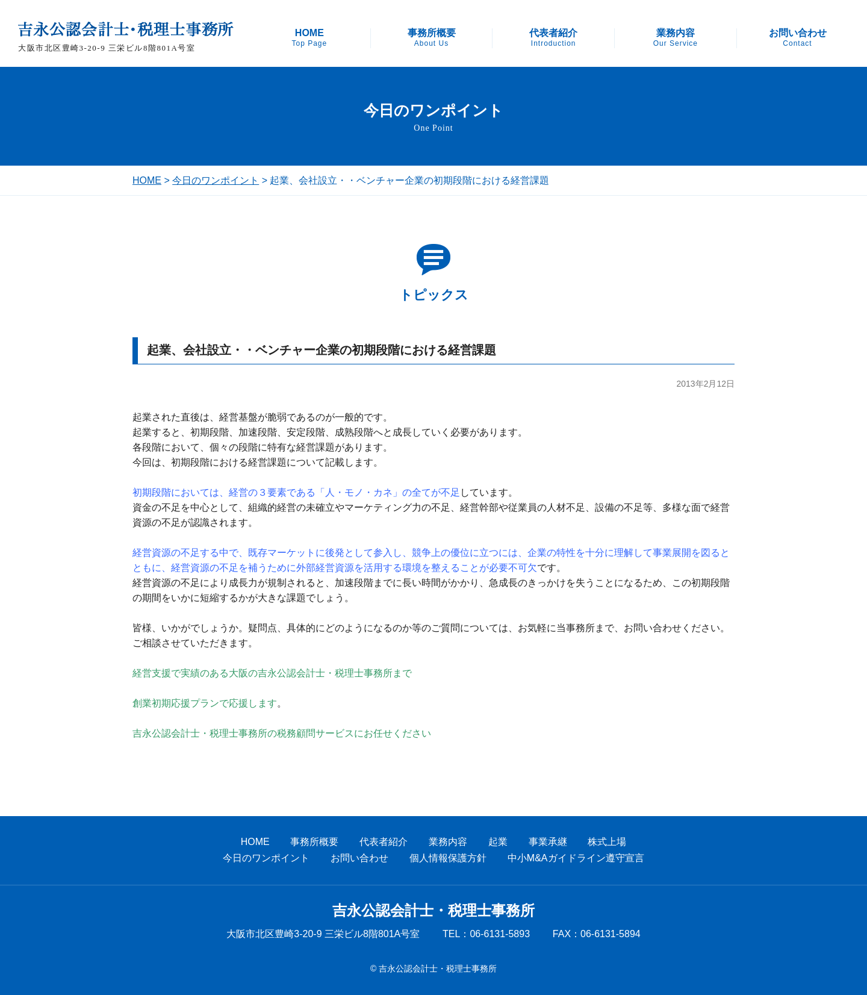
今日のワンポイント (215, 180)
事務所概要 (432, 38)
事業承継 (548, 842)
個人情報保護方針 (447, 858)
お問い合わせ (798, 38)
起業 (498, 842)
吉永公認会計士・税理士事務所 (433, 911)
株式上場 (607, 842)
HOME (309, 38)
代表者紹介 (553, 38)
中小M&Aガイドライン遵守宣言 (576, 858)
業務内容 (675, 38)
